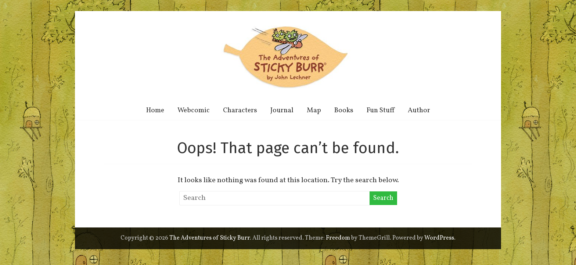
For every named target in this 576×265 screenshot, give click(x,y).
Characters (240, 110)
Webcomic (193, 110)
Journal (282, 110)
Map (314, 110)
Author (419, 110)
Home (155, 110)
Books (343, 110)
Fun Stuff (381, 110)
